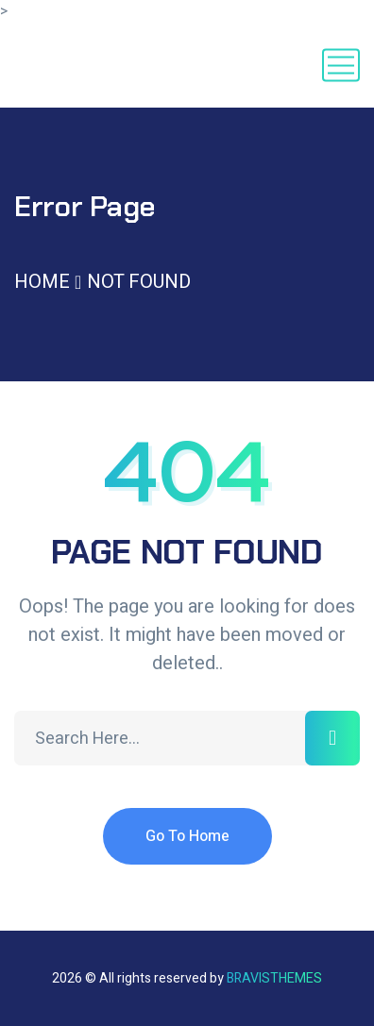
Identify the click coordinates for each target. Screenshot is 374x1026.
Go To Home (187, 836)
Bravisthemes (274, 978)
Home (42, 281)
